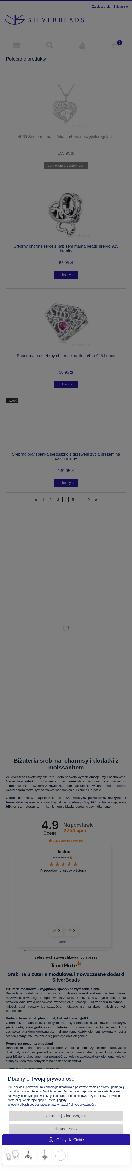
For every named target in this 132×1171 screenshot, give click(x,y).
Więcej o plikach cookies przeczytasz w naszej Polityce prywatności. (52, 1104)
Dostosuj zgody (66, 1129)
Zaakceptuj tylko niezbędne (66, 1116)
